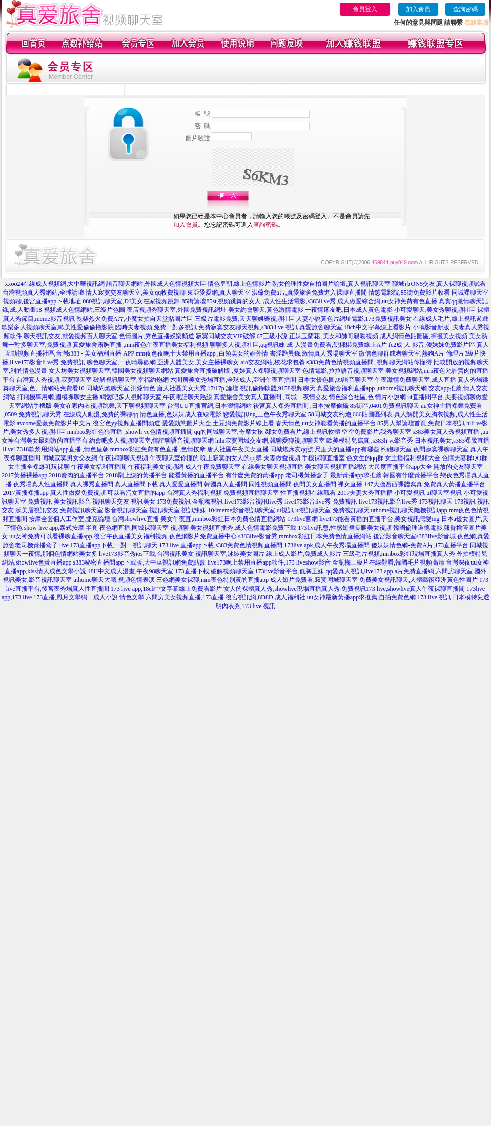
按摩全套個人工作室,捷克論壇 (69, 519)
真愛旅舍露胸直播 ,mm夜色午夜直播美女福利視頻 (141, 344)
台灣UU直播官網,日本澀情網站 (209, 405)
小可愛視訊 (409, 492)
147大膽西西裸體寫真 (393, 484)
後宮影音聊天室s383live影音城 (414, 536)
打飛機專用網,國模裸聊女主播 (57, 397)
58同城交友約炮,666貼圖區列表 (350, 414)
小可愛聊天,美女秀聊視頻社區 (435, 310)
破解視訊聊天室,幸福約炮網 (131, 379)
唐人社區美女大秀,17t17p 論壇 (197, 388)
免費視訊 (40, 501)
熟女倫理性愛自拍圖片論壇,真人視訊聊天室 (331, 283)
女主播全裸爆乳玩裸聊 (39, 466)
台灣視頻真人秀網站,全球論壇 (43, 292)
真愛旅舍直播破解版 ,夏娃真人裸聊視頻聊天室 (238, 370)
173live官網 (302, 519)
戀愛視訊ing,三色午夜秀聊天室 (264, 414)
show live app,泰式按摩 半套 (61, 527)
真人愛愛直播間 (180, 484)
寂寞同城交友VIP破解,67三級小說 (241, 336)
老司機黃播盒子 (307, 475)
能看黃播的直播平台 (196, 475)
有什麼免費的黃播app (254, 475)
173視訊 (465, 501)
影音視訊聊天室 (126, 510)
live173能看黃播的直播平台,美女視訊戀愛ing (379, 519)
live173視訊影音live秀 (388, 501)
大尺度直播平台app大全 (400, 466)
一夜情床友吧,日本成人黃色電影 (349, 310)
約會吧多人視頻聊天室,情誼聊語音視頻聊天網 (151, 440)
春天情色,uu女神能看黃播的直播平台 (326, 423)
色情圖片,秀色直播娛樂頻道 (156, 336)
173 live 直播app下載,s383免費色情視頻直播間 (221, 545)
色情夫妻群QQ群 (464, 458)
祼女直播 (350, 484)
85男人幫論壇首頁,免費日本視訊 (421, 423)
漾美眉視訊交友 (36, 510)
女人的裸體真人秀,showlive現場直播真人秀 (281, 588)
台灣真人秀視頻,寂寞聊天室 (54, 379)
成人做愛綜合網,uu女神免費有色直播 (387, 301)
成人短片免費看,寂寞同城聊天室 (314, 579)
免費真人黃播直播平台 (454, 484)
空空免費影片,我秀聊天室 (376, 431)
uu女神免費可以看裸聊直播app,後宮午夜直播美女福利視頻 (88, 536)
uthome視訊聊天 (392, 510)
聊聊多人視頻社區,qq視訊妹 (247, 344)
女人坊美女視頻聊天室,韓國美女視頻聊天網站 (111, 370)
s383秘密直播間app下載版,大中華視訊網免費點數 (139, 562)
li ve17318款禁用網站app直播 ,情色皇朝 (55, 449)
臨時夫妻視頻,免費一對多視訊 (156, 327)
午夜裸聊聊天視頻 (123, 458)
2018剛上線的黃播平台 (136, 475)
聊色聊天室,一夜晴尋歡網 (121, 362)
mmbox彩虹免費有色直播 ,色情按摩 (158, 449)
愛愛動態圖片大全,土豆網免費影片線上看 (218, 423)
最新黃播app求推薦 (356, 475)
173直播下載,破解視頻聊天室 (214, 571)
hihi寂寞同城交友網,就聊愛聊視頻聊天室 (270, 440)
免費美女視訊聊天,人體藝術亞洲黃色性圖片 (418, 579)
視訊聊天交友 (110, 501)
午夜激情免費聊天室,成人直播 (415, 379)
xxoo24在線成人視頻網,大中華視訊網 (55, 283)
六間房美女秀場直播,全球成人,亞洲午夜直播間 (233, 379)
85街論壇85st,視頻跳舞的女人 (221, 301)
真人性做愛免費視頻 (78, 492)
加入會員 (418, 9)
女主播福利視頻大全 (412, 458)
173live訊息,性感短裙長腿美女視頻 (345, 527)
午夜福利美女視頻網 (155, 466)
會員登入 (365, 9)
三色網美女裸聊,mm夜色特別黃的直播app (212, 579)
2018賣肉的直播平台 (76, 475)
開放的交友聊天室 (458, 466)
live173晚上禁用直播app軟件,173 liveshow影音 (269, 562)
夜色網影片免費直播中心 (203, 536)
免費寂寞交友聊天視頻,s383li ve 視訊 (248, 327)
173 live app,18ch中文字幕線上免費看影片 (166, 588)
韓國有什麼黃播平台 (411, 475)
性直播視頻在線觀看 (308, 492)
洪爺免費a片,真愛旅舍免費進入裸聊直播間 (309, 292)
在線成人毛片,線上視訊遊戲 (450, 318)
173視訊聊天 (436, 501)
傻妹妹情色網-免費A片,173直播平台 (419, 545)
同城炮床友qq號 (291, 449)
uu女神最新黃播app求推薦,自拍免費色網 (361, 597)
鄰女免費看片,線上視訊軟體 (302, 431)
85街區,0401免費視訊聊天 (384, 405)
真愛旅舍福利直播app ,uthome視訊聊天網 (372, 388)
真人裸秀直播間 (91, 484)
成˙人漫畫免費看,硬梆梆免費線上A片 (337, 344)
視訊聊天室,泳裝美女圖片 (229, 553)
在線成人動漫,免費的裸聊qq (100, 414)
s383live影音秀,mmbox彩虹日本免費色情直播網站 (305, 536)
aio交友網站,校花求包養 (272, 362)
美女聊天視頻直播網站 (335, 466)
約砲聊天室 (396, 449)
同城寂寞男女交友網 (69, 458)
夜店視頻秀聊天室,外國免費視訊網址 (177, 310)
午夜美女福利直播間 (99, 466)
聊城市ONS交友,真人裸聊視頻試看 (439, 283)
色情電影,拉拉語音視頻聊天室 (343, 370)
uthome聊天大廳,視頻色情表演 (114, 579)
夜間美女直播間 (314, 484)
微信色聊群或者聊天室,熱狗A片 (402, 353)
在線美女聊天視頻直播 (272, 466)
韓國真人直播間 (225, 484)
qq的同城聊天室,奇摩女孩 (228, 431)
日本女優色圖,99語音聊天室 (335, 379)
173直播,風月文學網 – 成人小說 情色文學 (88, 597)
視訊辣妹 (193, 510)
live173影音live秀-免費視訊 (320, 501)
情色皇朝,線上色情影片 (239, 283)
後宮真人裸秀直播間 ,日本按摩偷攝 (301, 405)
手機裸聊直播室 (323, 458)
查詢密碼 (465, 9)
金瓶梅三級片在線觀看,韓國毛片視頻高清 (388, 562)
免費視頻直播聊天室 (251, 492)
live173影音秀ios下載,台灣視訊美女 (146, 553)
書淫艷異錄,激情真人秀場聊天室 (313, 353)
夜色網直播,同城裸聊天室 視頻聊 (144, 527)
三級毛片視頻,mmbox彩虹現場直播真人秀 (399, 553)
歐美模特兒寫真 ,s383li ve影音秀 (370, 440)
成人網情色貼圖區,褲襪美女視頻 (423, 336)
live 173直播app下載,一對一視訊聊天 (108, 545)
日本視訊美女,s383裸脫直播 (452, 440)
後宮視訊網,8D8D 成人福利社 (265, 597)
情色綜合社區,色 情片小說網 (367, 397)
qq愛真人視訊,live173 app (359, 571)
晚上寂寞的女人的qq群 (231, 458)
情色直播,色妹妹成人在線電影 (180, 414)
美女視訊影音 (72, 501)
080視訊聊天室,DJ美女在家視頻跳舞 (131, 301)
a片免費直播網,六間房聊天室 (434, 571)
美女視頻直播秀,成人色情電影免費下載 (243, 527)
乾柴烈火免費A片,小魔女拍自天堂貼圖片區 (134, 318)
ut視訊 (285, 510)
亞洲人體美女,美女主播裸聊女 (198, 362)
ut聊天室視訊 (444, 492)
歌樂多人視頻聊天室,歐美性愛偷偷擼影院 (58, 327)
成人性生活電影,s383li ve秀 (299, 301)
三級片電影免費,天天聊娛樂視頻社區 (245, 318)
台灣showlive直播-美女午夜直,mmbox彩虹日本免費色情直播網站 (198, 519)
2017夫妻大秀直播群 (365, 492)
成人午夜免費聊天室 (212, 466)
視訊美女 (143, 501)
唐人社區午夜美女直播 (238, 449)
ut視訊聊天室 (313, 510)
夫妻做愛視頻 (281, 458)
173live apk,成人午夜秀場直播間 (327, 545)
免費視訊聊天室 (81, 510)
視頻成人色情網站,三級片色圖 (84, 310)
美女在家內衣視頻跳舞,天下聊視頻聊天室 (109, 405)
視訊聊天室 (164, 510)
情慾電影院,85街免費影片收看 (409, 292)
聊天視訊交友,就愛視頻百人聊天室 (70, 336)
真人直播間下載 (136, 484)
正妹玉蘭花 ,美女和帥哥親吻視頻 (333, 336)
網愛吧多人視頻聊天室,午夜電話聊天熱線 (156, 397)
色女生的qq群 (364, 458)
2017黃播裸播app (24, 475)
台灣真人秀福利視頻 (194, 492)
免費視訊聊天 (351, 510)
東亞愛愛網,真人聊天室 (218, 292)
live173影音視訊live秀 (253, 501)
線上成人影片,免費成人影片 (303, 553)
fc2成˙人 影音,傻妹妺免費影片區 (431, 344)
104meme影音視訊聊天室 (241, 510)
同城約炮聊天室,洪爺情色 (120, 388)
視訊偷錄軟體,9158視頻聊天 (277, 388)
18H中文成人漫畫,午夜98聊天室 (131, 571)
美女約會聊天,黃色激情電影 (265, 310)
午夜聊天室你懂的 (174, 458)
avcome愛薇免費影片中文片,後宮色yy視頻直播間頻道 (88, 423)
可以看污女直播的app (136, 492)
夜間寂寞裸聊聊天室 (440, 449)
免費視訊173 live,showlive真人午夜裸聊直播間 (403, 588)
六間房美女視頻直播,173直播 (185, 597)
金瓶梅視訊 (207, 501)
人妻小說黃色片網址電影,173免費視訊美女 (354, 318)
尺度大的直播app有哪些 (347, 449)
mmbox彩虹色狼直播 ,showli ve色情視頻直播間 (130, 431)
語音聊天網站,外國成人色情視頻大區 (156, 283)
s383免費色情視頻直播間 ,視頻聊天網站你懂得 (369, 362)
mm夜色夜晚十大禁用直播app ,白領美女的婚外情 (202, 353)
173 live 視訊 (434, 597)
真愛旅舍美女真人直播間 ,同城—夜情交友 (271, 397)
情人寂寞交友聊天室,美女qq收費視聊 (136, 292)
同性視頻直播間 (270, 484)
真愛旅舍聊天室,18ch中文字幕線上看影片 (355, 327)
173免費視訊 (174, 501)
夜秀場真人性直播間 (41, 484)
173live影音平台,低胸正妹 (289, 571)
